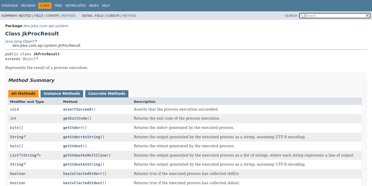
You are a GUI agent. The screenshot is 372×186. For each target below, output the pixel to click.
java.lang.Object (20, 41)
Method (69, 16)
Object (29, 59)
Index (94, 5)
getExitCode (75, 118)
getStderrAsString (81, 137)
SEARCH (291, 16)
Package (28, 5)
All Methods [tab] (23, 93)
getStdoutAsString (81, 164)
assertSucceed (77, 109)
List (14, 155)
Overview (10, 5)
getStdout (73, 146)
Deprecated (75, 5)
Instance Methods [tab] (62, 93)
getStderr (73, 128)
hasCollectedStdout (82, 183)
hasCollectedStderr (82, 174)
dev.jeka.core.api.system (45, 26)
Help (106, 5)
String (16, 137)
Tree (58, 5)
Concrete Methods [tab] (107, 93)
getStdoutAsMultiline (85, 155)
